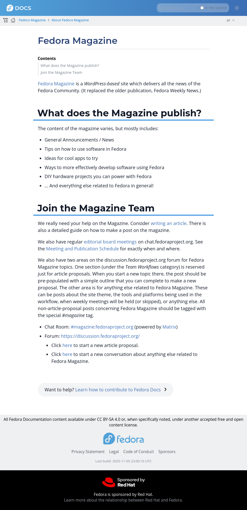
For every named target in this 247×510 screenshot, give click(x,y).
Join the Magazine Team (61, 72)
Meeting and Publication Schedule (82, 249)
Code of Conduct (138, 451)
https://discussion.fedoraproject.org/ (100, 336)
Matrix (169, 327)
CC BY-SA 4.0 (108, 419)
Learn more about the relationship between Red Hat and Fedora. (123, 500)
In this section (213, 8)
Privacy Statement (88, 451)
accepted (208, 419)
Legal (114, 451)
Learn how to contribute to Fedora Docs (121, 389)
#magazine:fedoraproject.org (102, 327)
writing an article (169, 223)
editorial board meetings (110, 242)
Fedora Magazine (32, 20)
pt (228, 20)
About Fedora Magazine (70, 20)
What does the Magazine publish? (69, 65)
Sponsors (167, 451)
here (68, 345)
